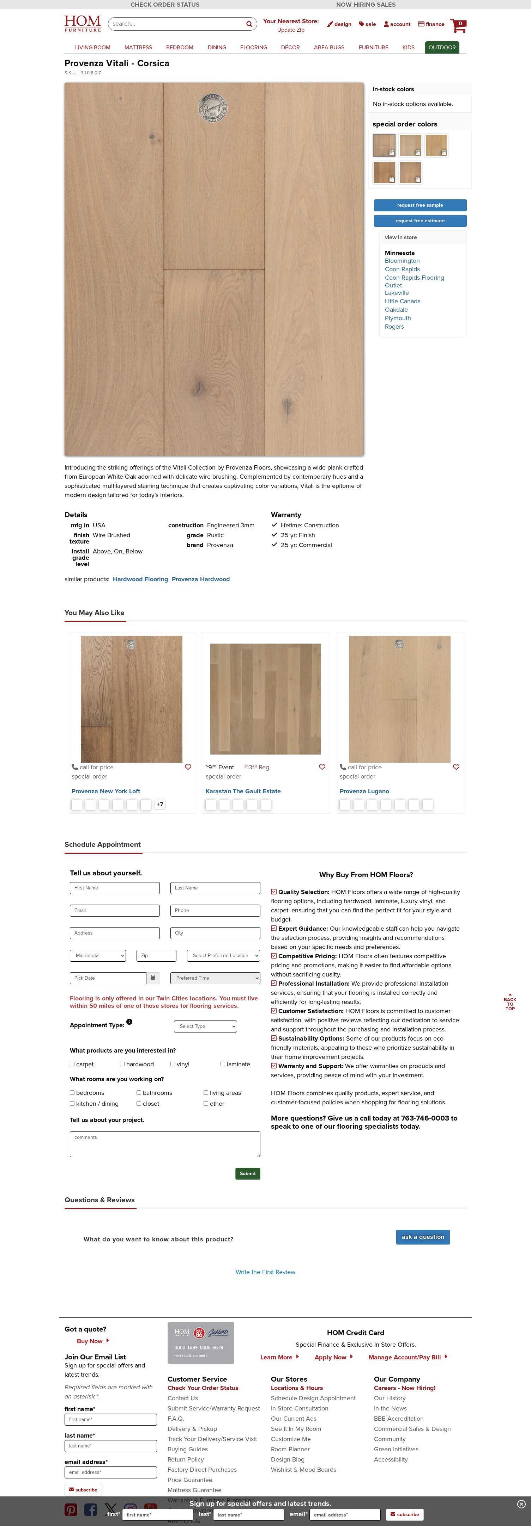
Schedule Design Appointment (313, 1398)
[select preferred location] (223, 956)
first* (150, 1515)
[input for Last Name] (215, 888)
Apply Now (330, 1357)
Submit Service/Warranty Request (214, 1408)
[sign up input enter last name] (111, 1446)
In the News (390, 1408)
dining (217, 47)
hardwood (137, 1064)
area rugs (329, 47)
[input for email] (345, 1515)
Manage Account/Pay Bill (405, 1357)
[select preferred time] (215, 978)
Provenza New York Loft (106, 791)
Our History (390, 1398)
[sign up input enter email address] (111, 1472)
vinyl (179, 1064)
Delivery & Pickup (192, 1428)
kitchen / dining (94, 1103)
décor (290, 47)
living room (92, 47)
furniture (373, 47)
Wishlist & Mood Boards (303, 1469)
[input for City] (215, 933)
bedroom (179, 47)
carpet (81, 1064)
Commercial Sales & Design (412, 1428)
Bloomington (402, 260)
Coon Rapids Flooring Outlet (414, 281)
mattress (138, 47)
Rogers (394, 326)
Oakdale (396, 309)
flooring (253, 47)
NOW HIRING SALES (366, 4)
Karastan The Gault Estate (243, 791)
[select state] (98, 956)
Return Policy (186, 1459)
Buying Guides (188, 1449)
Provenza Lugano (364, 791)
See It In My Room (296, 1428)
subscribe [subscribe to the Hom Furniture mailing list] (83, 1490)
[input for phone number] (215, 911)
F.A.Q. (176, 1418)
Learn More (276, 1357)
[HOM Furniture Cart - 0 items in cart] (457, 23)
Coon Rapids (402, 269)
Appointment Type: (97, 1025)
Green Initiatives (396, 1449)
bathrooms (154, 1092)
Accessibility (391, 1459)
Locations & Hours (297, 1387)
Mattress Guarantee (195, 1490)
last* (241, 1515)
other (214, 1103)
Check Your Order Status (203, 1387)
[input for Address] (115, 933)
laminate (235, 1064)
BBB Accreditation (399, 1418)
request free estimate (420, 220)
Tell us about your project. (107, 1119)
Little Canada (403, 301)
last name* (80, 1435)
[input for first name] (157, 1515)
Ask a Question (423, 1236)
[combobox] (175, 24)
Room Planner (290, 1449)
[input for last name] (248, 1515)
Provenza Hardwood (201, 579)
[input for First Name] (115, 888)
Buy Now (90, 1341)
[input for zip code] (156, 956)
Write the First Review (265, 1272)
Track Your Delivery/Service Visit (212, 1439)
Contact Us (183, 1398)
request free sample (420, 205)
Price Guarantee (190, 1479)
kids (409, 47)
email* (335, 1515)
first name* (80, 1409)
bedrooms (87, 1092)
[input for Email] (115, 911)
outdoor (442, 47)
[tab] (384, 145)
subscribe (405, 1514)
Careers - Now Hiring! (405, 1387)
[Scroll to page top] (510, 1002)
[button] (291, 25)
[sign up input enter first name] (111, 1420)
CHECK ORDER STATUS (165, 4)
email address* (86, 1461)
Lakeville (397, 292)
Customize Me (291, 1439)
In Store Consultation (299, 1408)
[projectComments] (165, 1144)
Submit (248, 1173)
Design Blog (287, 1459)
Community (390, 1439)
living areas (222, 1092)
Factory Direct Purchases (202, 1469)
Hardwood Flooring (140, 579)
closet (148, 1103)
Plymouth (398, 318)
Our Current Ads (293, 1418)
